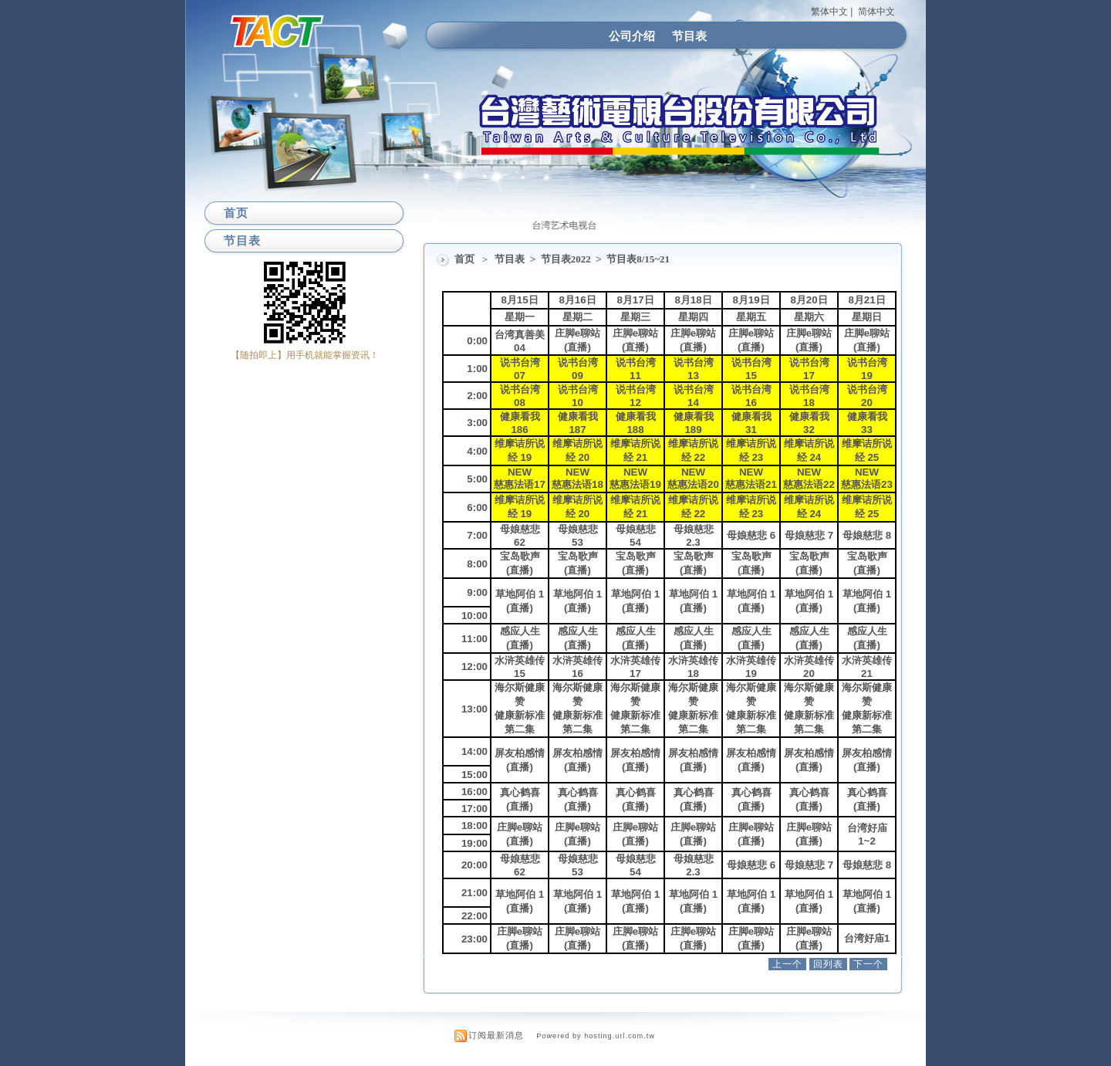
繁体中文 (829, 11)
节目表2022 (567, 259)
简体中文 (876, 11)
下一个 (868, 964)
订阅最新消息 (496, 1035)
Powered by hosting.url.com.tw (595, 1036)
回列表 (828, 964)
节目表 (689, 35)
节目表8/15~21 (638, 259)
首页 (464, 259)
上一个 (787, 964)
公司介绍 (632, 35)
